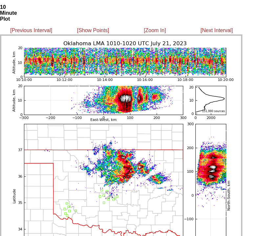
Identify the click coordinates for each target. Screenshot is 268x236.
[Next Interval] (217, 30)
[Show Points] (93, 30)
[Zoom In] (155, 30)
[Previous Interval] (31, 30)
